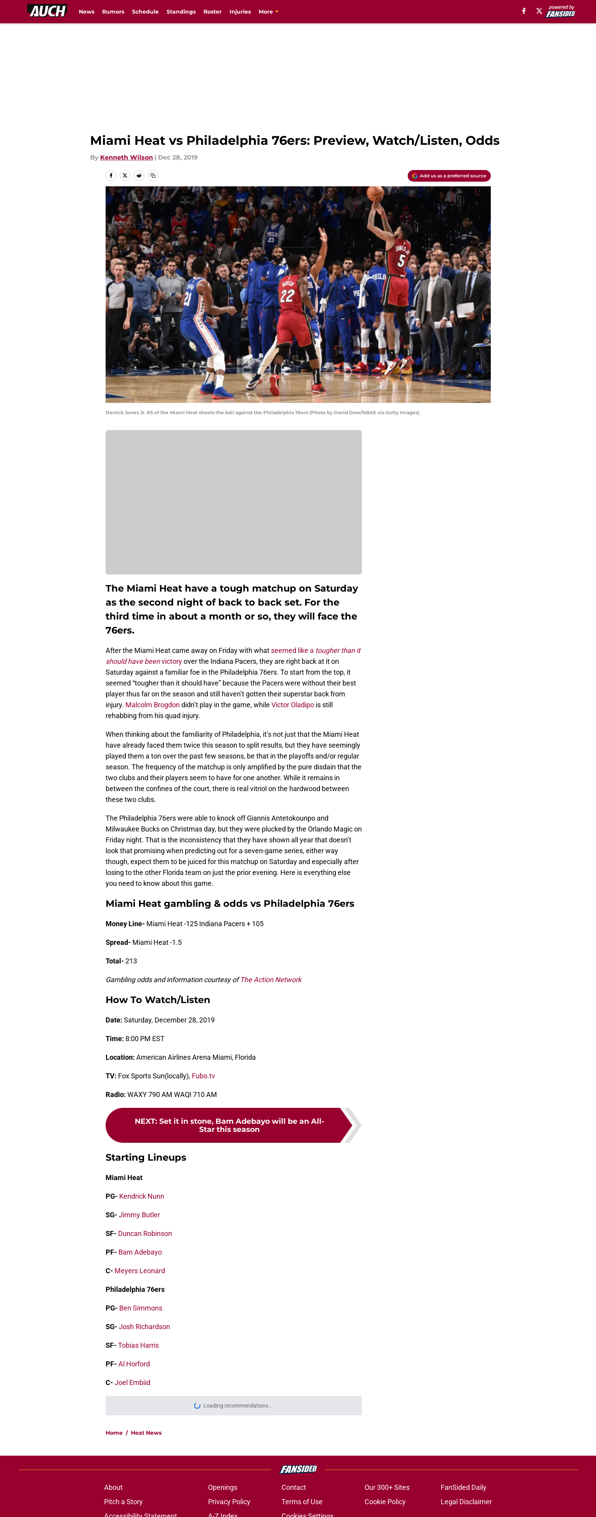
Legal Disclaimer (466, 1502)
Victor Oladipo (292, 705)
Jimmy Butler (139, 1215)
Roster (212, 11)
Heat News (146, 1432)
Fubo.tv (203, 1076)
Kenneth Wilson (126, 157)
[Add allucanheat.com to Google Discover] (449, 176)
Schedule (145, 11)
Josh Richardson (144, 1327)
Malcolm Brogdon (152, 705)
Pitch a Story (123, 1502)
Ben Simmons (140, 1308)
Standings (181, 11)
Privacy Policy (229, 1502)
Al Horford (134, 1364)
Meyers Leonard (140, 1271)
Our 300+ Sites (387, 1487)
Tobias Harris (138, 1345)
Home (114, 1432)
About (113, 1487)
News (86, 11)
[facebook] (524, 11)
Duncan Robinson (145, 1233)
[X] (539, 11)
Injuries (240, 11)
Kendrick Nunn (141, 1196)
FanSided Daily (464, 1487)
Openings (222, 1487)
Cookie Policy (385, 1502)
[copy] (153, 175)
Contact (293, 1487)
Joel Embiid (132, 1382)
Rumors (113, 11)
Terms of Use (302, 1502)
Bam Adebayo (140, 1252)
